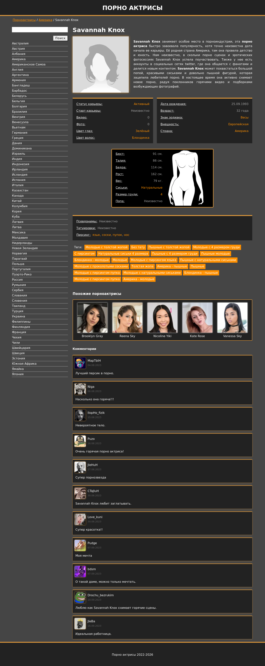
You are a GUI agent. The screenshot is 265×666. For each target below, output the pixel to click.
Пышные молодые (215, 253)
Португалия (21, 269)
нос (126, 235)
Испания (18, 180)
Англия (17, 69)
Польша (18, 264)
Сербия (17, 290)
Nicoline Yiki (162, 336)
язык (96, 235)
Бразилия (19, 111)
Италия (17, 185)
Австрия (18, 48)
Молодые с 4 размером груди (216, 247)
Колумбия (20, 206)
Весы (245, 117)
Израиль (18, 153)
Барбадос (19, 90)
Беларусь (19, 96)
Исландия (19, 174)
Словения (19, 300)
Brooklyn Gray (92, 336)
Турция (17, 311)
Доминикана (22, 148)
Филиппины (21, 321)
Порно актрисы (132, 7)
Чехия (16, 337)
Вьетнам (18, 127)
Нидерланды (22, 243)
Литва (17, 227)
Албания (18, 54)
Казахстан (20, 190)
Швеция (18, 353)
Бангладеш (21, 85)
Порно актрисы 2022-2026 (132, 654)
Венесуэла (20, 122)
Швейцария (21, 348)
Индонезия (20, 164)
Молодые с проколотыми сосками (101, 266)
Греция (17, 138)
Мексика (18, 232)
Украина (18, 316)
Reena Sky (127, 336)
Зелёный (143, 131)
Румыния (19, 285)
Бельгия (18, 101)
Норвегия (19, 253)
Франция (19, 332)
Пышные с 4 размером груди (174, 253)
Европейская (238, 124)
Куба (16, 216)
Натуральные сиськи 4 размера (123, 253)
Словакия (19, 295)
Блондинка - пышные (201, 272)
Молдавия (20, 237)
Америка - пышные (172, 266)
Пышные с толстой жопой (169, 247)
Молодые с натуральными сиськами (152, 272)
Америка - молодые (139, 279)
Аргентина (20, 75)
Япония (18, 374)
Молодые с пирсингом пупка (97, 272)
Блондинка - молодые (91, 260)
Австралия (20, 43)
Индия (17, 159)
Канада (18, 195)
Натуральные (151, 187)
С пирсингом (84, 253)
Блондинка (141, 138)
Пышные (197, 266)
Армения (19, 80)
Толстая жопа (142, 266)
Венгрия (18, 117)
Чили (16, 342)
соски (106, 235)
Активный (141, 104)
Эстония (18, 358)
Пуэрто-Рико (22, 274)
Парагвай (19, 258)
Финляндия (21, 327)
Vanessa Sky (232, 336)
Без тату (138, 247)
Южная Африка (24, 363)
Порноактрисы (24, 20)
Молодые (120, 260)
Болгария (19, 106)
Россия (17, 279)
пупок (117, 235)
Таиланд (18, 306)
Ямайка (18, 369)
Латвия (17, 222)
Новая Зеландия (25, 248)
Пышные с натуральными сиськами (208, 260)
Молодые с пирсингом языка (153, 260)
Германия (19, 132)
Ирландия (20, 169)
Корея (17, 211)
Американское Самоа (28, 64)
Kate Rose (197, 336)
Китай (17, 201)
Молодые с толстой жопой (107, 247)
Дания (17, 143)
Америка (45, 20)
